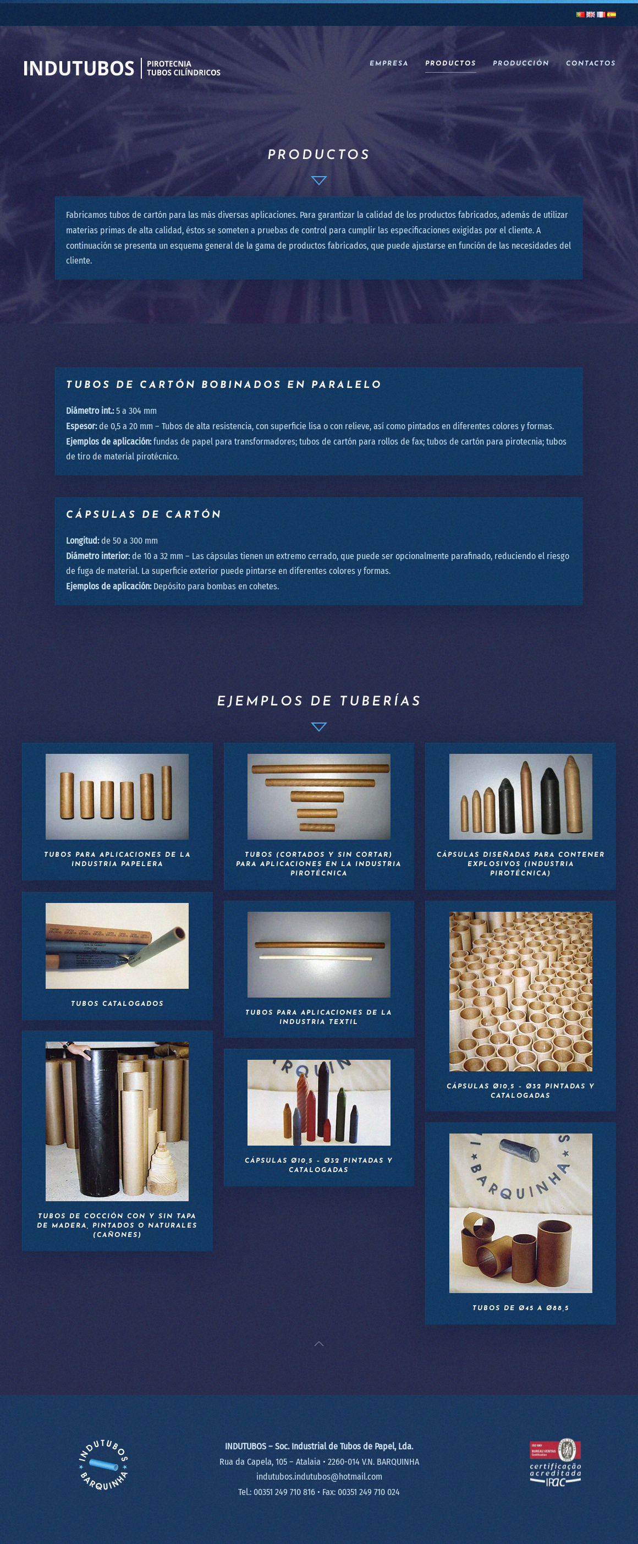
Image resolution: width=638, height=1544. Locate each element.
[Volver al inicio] (121, 64)
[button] (319, 1343)
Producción (521, 64)
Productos (450, 64)
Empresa (389, 64)
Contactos (591, 64)
